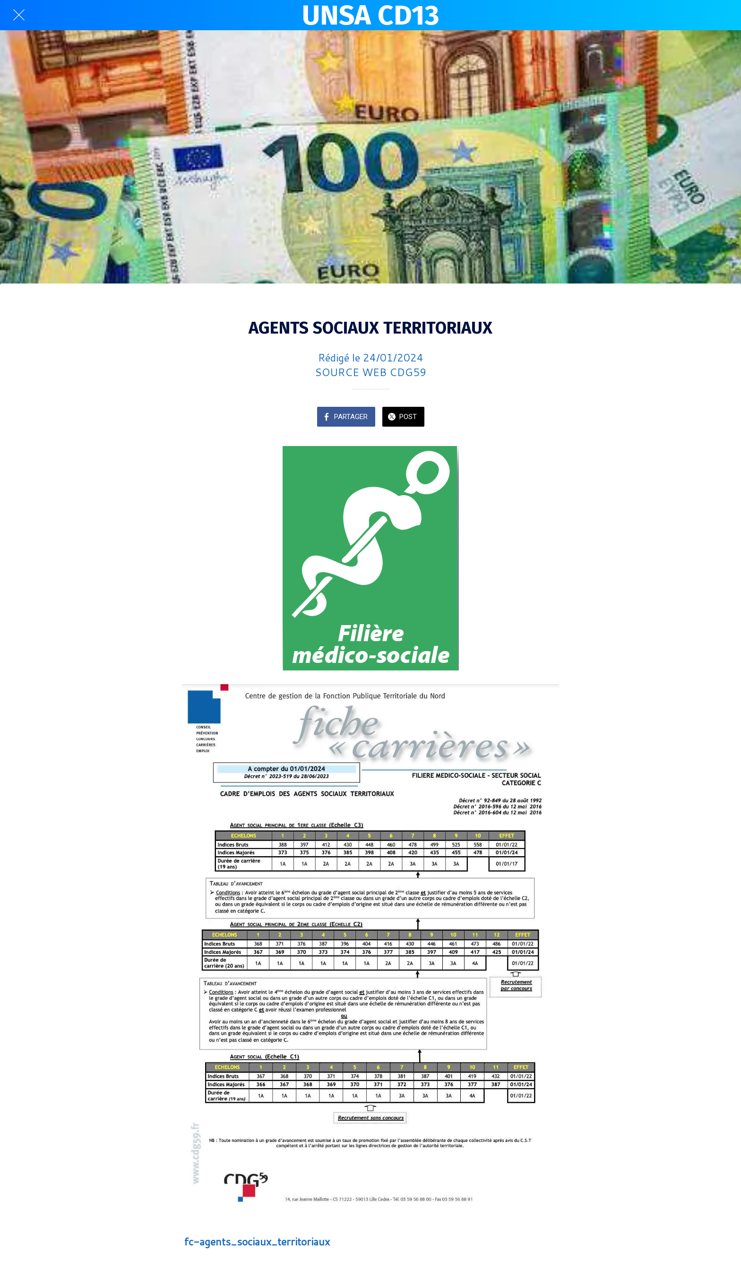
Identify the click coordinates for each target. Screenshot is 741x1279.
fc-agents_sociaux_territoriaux (257, 1241)
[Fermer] (19, 15)
